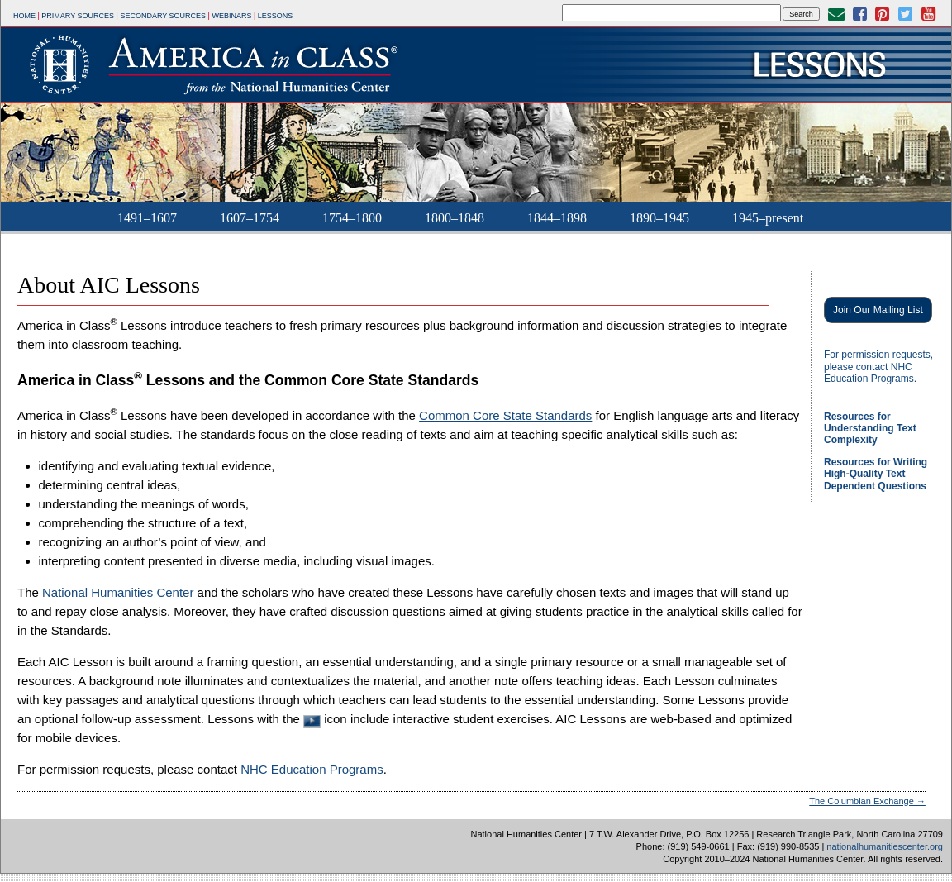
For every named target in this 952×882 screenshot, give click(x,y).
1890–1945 (659, 218)
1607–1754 (249, 218)
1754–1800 (352, 218)
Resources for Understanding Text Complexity (870, 428)
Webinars (231, 16)
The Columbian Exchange (867, 801)
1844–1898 (557, 218)
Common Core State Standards (505, 415)
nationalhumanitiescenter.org (884, 846)
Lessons (275, 16)
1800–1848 (454, 218)
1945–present (767, 218)
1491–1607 (147, 218)
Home (24, 16)
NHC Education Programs (311, 769)
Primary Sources (77, 16)
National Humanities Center (117, 592)
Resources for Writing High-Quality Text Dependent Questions (875, 474)
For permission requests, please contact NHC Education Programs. (878, 366)
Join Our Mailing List (878, 310)
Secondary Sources (163, 16)
